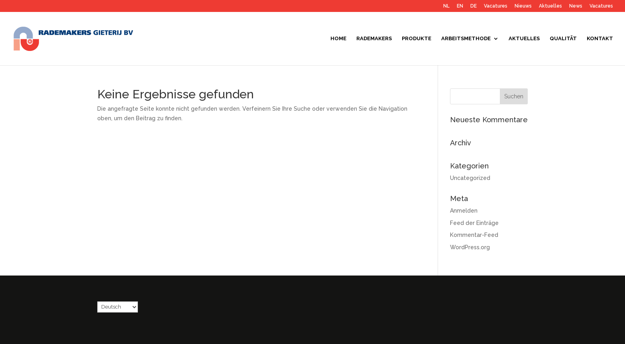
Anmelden (464, 210)
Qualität (563, 38)
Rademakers (374, 38)
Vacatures (495, 6)
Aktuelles (550, 6)
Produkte (416, 38)
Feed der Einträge (474, 223)
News (575, 6)
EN (460, 6)
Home (338, 38)
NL (446, 6)
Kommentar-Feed (474, 235)
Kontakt (600, 38)
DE (473, 6)
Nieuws (523, 6)
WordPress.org (470, 247)
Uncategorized (470, 178)
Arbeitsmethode (466, 38)
